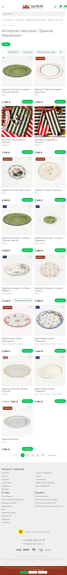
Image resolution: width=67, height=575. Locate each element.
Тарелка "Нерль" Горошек (48, 190)
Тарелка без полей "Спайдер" (44, 390)
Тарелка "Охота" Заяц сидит (16, 190)
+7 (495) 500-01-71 (33, 540)
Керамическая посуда (46, 52)
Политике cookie (38, 569)
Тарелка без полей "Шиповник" (12, 339)
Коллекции (27, 52)
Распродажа (13, 52)
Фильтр (6, 44)
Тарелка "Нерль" (10, 439)
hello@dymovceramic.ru (33, 544)
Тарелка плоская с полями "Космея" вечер (16, 90)
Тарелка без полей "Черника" (44, 339)
